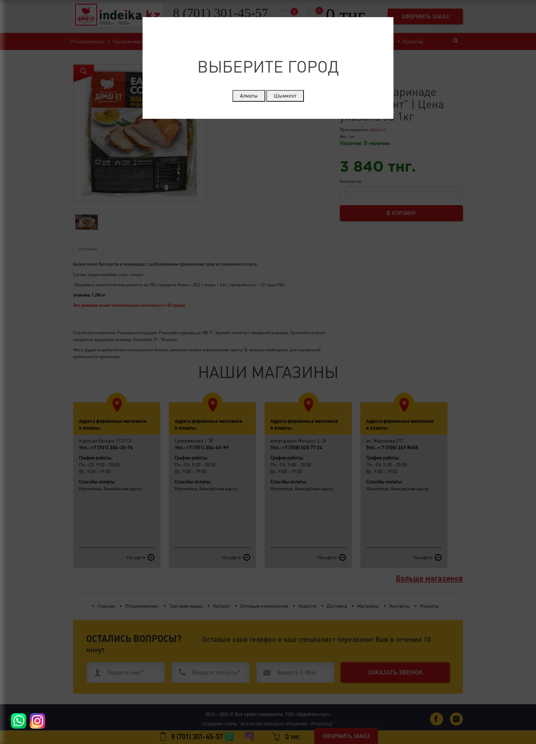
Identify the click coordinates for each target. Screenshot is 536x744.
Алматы (249, 96)
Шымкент (285, 96)
